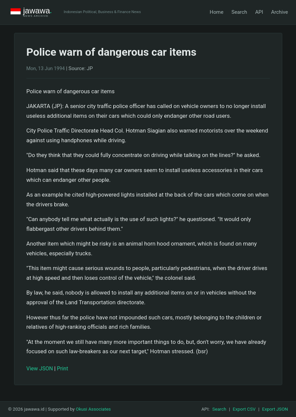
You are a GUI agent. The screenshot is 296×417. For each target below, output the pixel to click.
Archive (279, 12)
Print (62, 368)
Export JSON (275, 409)
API (259, 12)
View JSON (39, 368)
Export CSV (244, 409)
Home (217, 12)
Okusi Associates (93, 409)
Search (239, 12)
